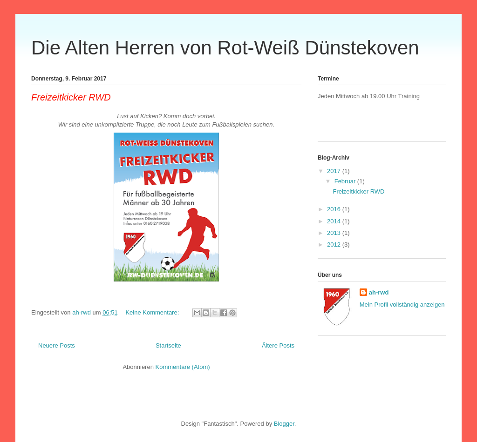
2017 (334, 170)
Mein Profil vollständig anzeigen (402, 304)
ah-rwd (379, 292)
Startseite (168, 345)
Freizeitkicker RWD (71, 97)
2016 (334, 209)
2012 (334, 244)
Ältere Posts (278, 345)
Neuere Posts (56, 345)
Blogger (284, 423)
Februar (345, 181)
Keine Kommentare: (153, 312)
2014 (334, 221)
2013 (334, 232)
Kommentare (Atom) (183, 366)
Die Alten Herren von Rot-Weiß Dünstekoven (225, 48)
